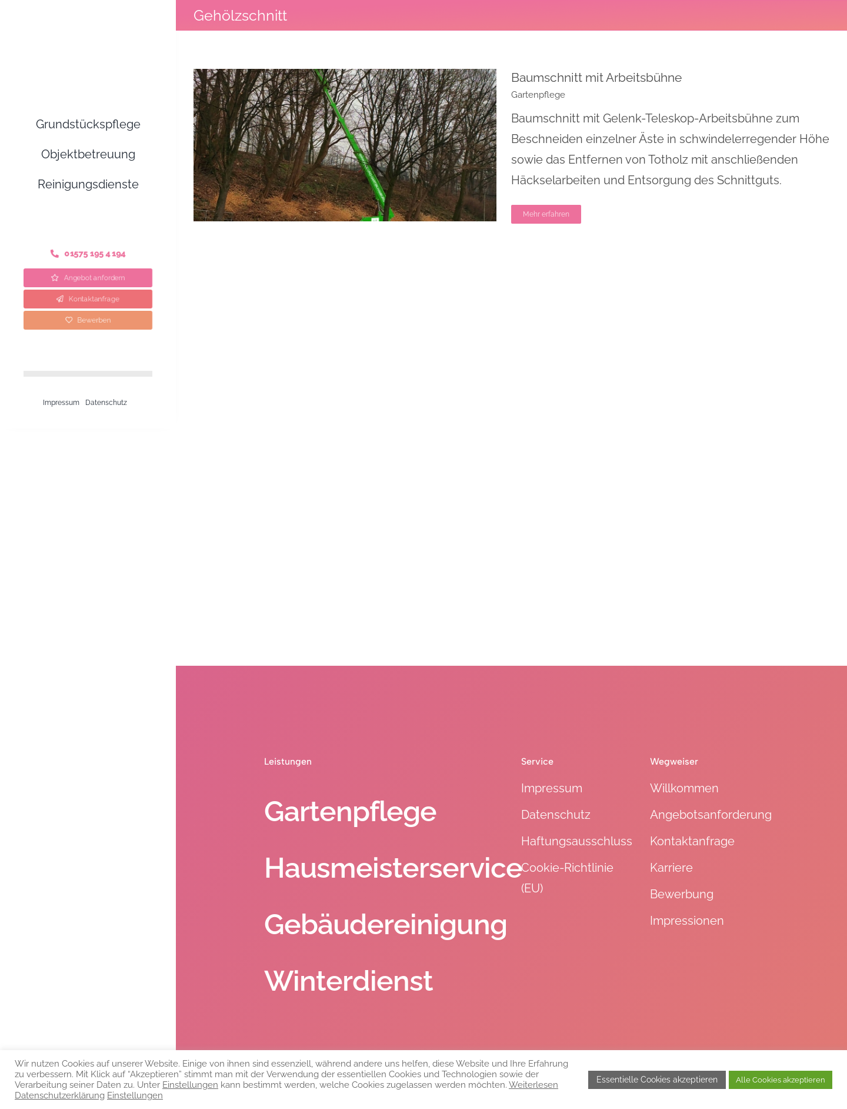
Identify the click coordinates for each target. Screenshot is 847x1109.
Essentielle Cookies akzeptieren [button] (657, 1079)
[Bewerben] (88, 320)
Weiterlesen (533, 1085)
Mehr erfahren (546, 214)
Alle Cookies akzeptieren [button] (780, 1079)
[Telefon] (88, 254)
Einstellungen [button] (190, 1085)
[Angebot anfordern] (88, 278)
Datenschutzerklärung (60, 1095)
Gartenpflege (538, 94)
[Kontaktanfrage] (88, 299)
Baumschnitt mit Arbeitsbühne (596, 77)
